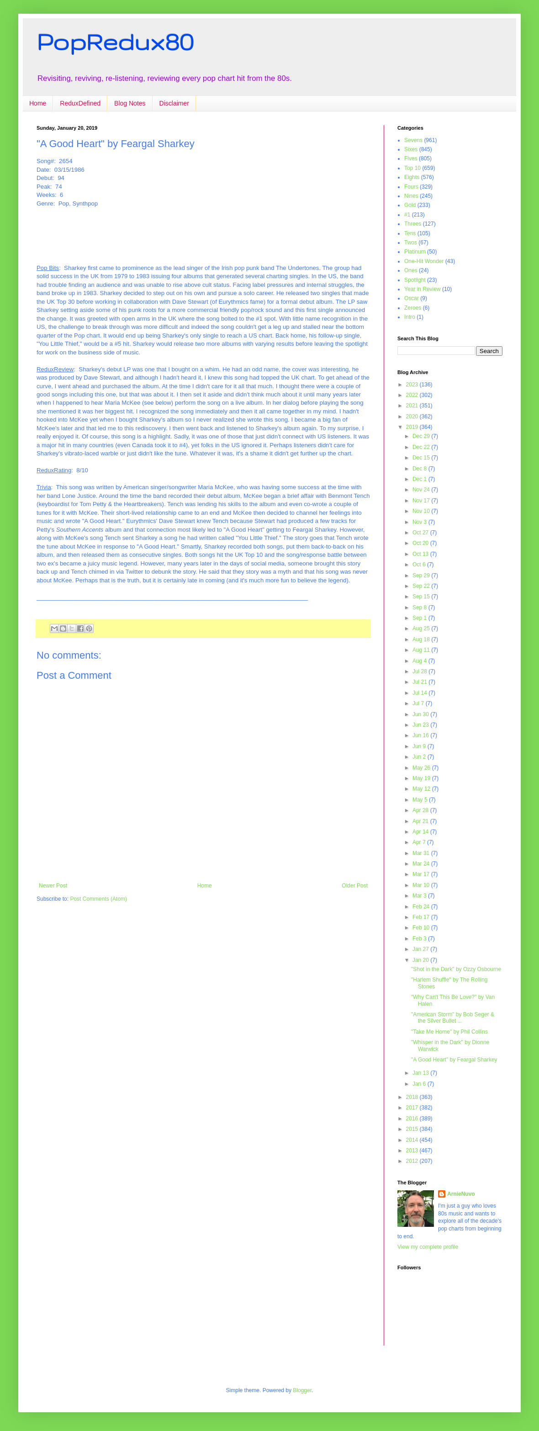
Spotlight (415, 280)
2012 (413, 1161)
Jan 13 (421, 1073)
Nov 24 (421, 489)
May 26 (422, 768)
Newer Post (53, 885)
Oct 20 (421, 543)
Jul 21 (420, 682)
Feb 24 (421, 906)
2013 (413, 1150)
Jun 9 (420, 746)
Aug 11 (421, 650)
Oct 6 (419, 564)
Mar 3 (420, 895)
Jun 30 (421, 714)
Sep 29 (421, 575)
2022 (413, 395)
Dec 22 (421, 447)
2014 (413, 1140)
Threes (412, 224)
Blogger (302, 1390)
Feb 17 (421, 917)
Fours (411, 187)
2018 (413, 1097)
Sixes (410, 149)
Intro (409, 317)
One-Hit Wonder (424, 261)
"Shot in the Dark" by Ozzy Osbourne (456, 969)
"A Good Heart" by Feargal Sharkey (454, 1059)
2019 (413, 427)
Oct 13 (421, 554)
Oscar (411, 298)
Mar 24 (421, 864)
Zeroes (412, 308)
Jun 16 (421, 735)
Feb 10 (421, 927)
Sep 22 (421, 586)
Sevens (413, 140)
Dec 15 (421, 457)
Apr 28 (421, 810)
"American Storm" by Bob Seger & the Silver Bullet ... (452, 1017)
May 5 (420, 800)
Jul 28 (420, 671)
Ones (410, 270)
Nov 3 (420, 522)
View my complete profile (427, 1247)
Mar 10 (421, 885)
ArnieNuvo (461, 1194)
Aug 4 (420, 661)
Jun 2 (420, 757)
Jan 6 (420, 1084)
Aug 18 (421, 639)
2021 (413, 405)
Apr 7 (419, 842)
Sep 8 (420, 607)
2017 (413, 1107)
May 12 (422, 789)
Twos (410, 242)
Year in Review (422, 289)
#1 (407, 214)
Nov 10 (421, 511)
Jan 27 (421, 949)
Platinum (415, 251)
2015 (413, 1129)
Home (37, 103)
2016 (413, 1118)
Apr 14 (421, 832)
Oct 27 (421, 532)
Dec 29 (421, 436)
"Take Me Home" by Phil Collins (449, 1032)
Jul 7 (419, 703)
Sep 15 (421, 596)
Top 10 (412, 168)
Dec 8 (420, 468)
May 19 (422, 778)
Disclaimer (174, 103)
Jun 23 (421, 725)
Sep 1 (420, 618)
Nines (411, 196)
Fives (410, 158)
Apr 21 (421, 821)
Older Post (355, 885)
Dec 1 (420, 479)
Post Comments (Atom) (98, 899)
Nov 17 (421, 500)
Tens (410, 233)
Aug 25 (421, 628)
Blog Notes (129, 103)
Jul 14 (420, 693)
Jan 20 (421, 960)
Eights (411, 177)
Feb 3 (420, 938)
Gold (410, 205)
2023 (413, 384)
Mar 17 (421, 874)
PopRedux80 (115, 41)
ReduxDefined (80, 103)
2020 (413, 416)
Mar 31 (421, 853)
